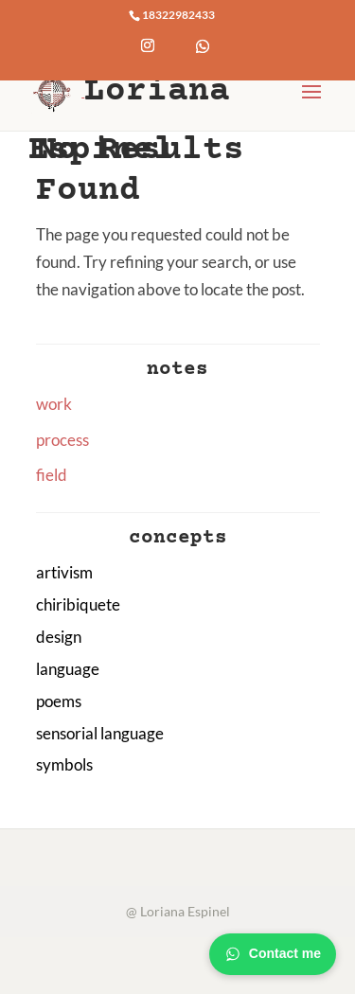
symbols (64, 764)
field (51, 475)
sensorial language (100, 733)
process (62, 440)
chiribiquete (78, 604)
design (58, 637)
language (67, 669)
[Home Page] (57, 90)
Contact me (272, 954)
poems (58, 701)
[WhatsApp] (202, 60)
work (54, 404)
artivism (64, 572)
